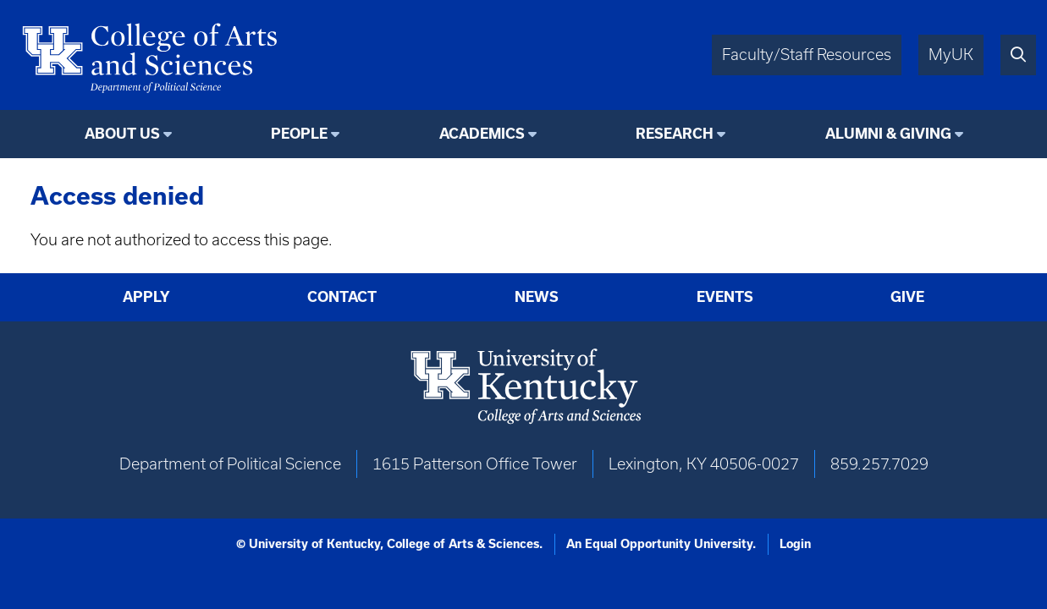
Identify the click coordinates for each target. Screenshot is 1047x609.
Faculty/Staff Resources (806, 54)
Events (725, 296)
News (537, 296)
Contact (342, 296)
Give (907, 296)
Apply (146, 296)
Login (795, 544)
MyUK (951, 54)
